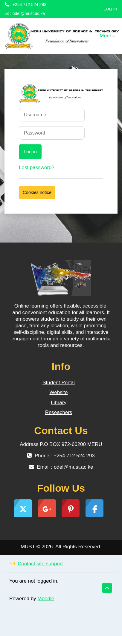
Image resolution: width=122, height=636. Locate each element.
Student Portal (58, 382)
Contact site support (36, 563)
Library (58, 402)
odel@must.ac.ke (29, 13)
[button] (107, 588)
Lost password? (36, 167)
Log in (110, 9)
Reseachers (58, 412)
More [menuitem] (105, 35)
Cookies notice (37, 192)
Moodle (46, 598)
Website (58, 392)
